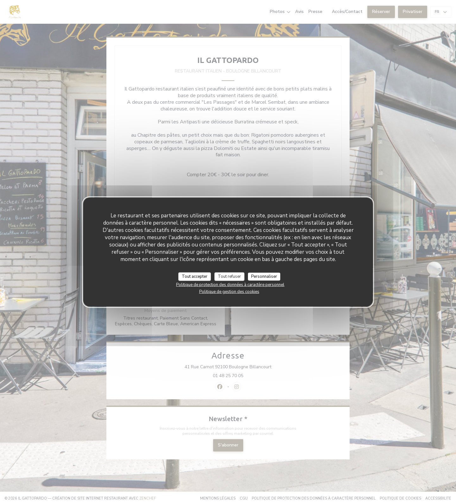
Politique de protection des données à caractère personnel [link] (230, 285)
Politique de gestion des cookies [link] (229, 292)
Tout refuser (229, 276)
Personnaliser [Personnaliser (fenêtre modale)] (264, 276)
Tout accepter (194, 276)
